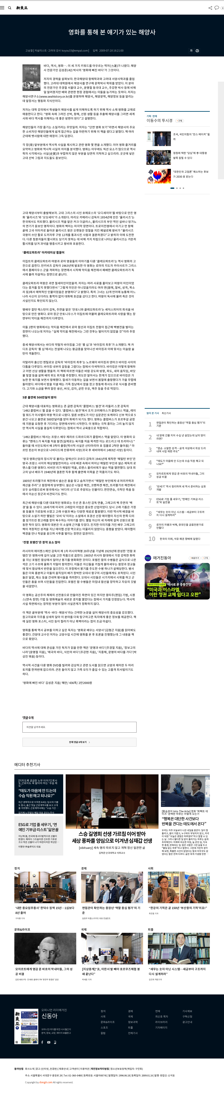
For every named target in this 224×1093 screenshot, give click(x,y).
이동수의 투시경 (160, 120)
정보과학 (133, 1022)
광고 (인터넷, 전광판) (47, 1069)
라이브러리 (161, 1022)
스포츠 (104, 1027)
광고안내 (187, 1022)
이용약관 (84, 1069)
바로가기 (195, 558)
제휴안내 (63, 1069)
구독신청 (187, 1016)
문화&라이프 (108, 1022)
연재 (157, 1011)
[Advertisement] (71, 185)
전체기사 (133, 1033)
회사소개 (29, 1069)
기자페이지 (161, 1027)
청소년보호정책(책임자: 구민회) (126, 1069)
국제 (130, 1016)
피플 (130, 1027)
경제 (130, 1011)
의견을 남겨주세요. (36, 727)
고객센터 (74, 1069)
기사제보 (187, 1011)
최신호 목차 (161, 1016)
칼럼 (103, 1033)
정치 (103, 1011)
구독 (180, 120)
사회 (103, 1016)
